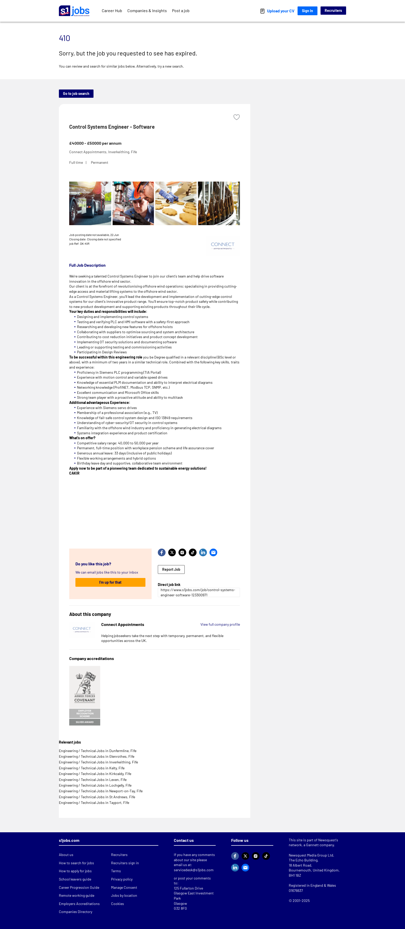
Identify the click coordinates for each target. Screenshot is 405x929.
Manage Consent (124, 887)
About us (66, 854)
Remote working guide (76, 895)
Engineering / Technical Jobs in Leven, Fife (93, 779)
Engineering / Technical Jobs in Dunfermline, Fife (97, 750)
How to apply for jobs (75, 871)
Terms (116, 871)
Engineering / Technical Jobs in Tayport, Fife (94, 802)
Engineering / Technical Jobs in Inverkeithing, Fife (98, 762)
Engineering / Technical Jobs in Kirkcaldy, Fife (95, 773)
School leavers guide (75, 879)
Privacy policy (122, 879)
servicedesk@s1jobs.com (194, 870)
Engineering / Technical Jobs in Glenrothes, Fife (96, 756)
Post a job (181, 10)
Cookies (117, 903)
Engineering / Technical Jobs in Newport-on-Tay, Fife (101, 791)
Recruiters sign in (125, 863)
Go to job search (76, 93)
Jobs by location (124, 895)
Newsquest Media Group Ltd (311, 855)
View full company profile (220, 624)
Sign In (307, 11)
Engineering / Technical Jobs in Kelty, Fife (91, 768)
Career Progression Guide (79, 887)
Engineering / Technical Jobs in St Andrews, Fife (97, 797)
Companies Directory (75, 911)
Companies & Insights (147, 10)
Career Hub (112, 10)
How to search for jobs (76, 863)
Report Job (171, 569)
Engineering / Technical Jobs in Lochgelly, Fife (95, 785)
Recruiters (333, 10)
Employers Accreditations (79, 903)
